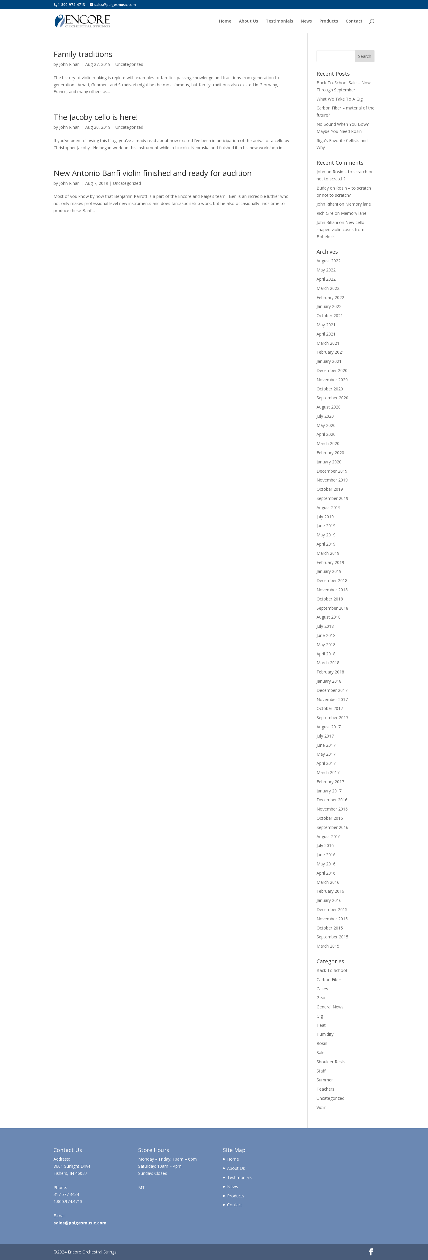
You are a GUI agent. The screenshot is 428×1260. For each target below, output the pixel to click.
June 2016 (326, 854)
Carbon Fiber (329, 979)
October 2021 (330, 315)
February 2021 (330, 352)
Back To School (332, 970)
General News (330, 1007)
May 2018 (326, 644)
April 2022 (326, 279)
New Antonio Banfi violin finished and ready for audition (153, 173)
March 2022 (328, 288)
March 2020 (328, 443)
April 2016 (326, 873)
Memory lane (358, 204)
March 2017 (328, 772)
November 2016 (332, 809)
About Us (248, 21)
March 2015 (328, 946)
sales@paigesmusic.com (80, 1223)
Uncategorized (129, 64)
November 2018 (332, 589)
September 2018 (332, 608)
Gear (321, 997)
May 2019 (326, 535)
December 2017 (332, 690)
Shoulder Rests (331, 1061)
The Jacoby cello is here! (96, 117)
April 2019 (326, 544)
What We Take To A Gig (340, 99)
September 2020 (332, 398)
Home (225, 21)
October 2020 (330, 389)
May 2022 (326, 270)
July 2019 (325, 516)
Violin (322, 1107)
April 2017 (326, 763)
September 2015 (332, 937)
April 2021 (326, 334)
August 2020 (329, 407)
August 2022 (329, 260)
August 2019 (329, 507)
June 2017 (326, 745)
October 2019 (330, 489)
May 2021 (326, 325)
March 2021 (328, 343)
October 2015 (330, 928)
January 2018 (329, 681)
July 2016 (325, 845)
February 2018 (330, 672)
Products (329, 21)
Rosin (322, 1043)
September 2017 (332, 717)
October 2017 (330, 708)
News (306, 21)
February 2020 (330, 452)
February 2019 (330, 562)
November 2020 (332, 379)
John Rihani (70, 64)
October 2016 (330, 818)
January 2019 (329, 571)
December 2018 (332, 580)
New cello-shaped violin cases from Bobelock (341, 229)
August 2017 (329, 727)
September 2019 (332, 498)
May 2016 (326, 864)
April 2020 (326, 434)
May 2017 (326, 754)
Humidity (325, 1034)
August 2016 (329, 836)
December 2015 (332, 909)
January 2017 (329, 791)
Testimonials (279, 21)
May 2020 (326, 425)
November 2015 (332, 918)
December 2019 (332, 471)
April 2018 (326, 654)
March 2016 (328, 882)
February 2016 (330, 891)
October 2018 (330, 599)
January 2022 (329, 306)
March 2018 (328, 662)
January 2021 (329, 361)
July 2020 (325, 416)
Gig (320, 1016)
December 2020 (332, 370)
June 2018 (326, 635)
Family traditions (83, 54)
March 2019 (328, 553)
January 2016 (329, 900)
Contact (354, 21)
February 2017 (330, 781)
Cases (322, 989)
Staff (321, 1071)
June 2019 (326, 525)
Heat (321, 1025)
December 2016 (332, 800)
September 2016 (332, 827)
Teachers (325, 1089)
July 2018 (325, 626)
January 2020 (329, 462)
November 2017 (332, 699)
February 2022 (330, 297)
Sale (321, 1052)
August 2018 (329, 617)
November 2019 (332, 480)
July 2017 (325, 736)
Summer (325, 1080)
